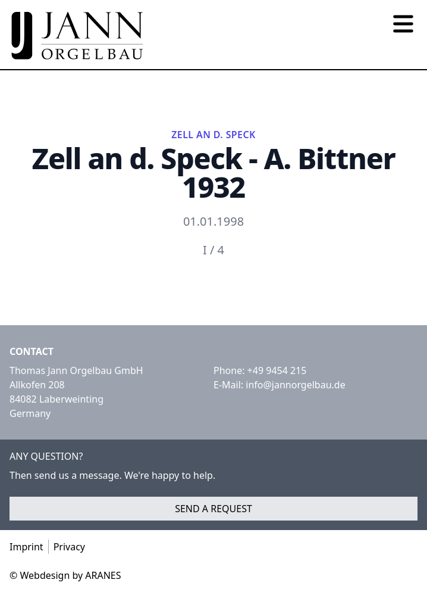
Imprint (26, 546)
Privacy (69, 546)
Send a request (213, 508)
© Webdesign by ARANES (65, 575)
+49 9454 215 (277, 370)
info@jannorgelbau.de (295, 384)
